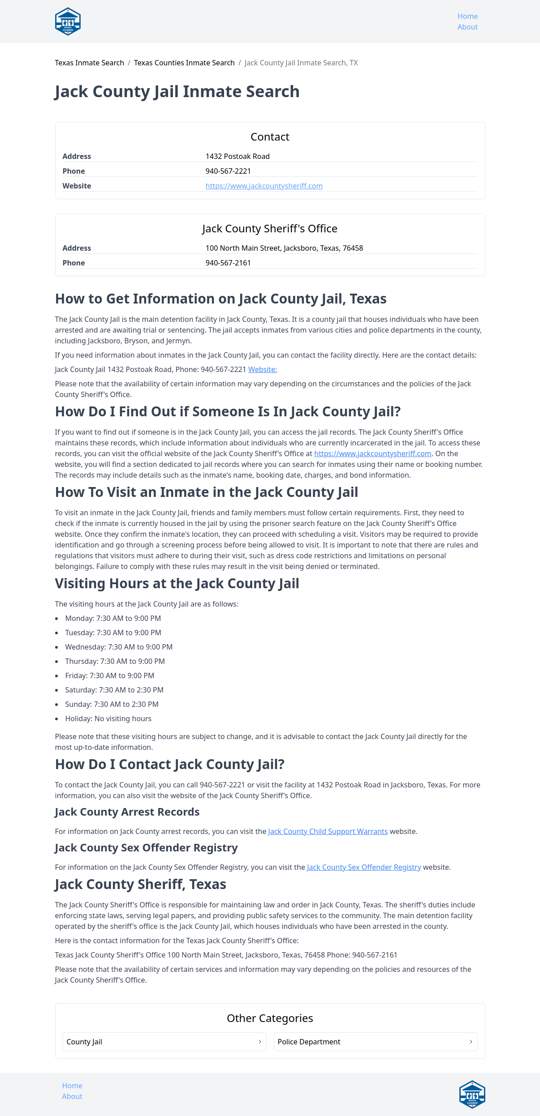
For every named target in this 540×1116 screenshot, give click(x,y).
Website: (262, 369)
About (468, 27)
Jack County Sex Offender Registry (364, 867)
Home (468, 16)
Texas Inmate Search (90, 63)
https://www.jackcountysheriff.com (264, 186)
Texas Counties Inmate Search (184, 63)
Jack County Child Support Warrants (328, 831)
